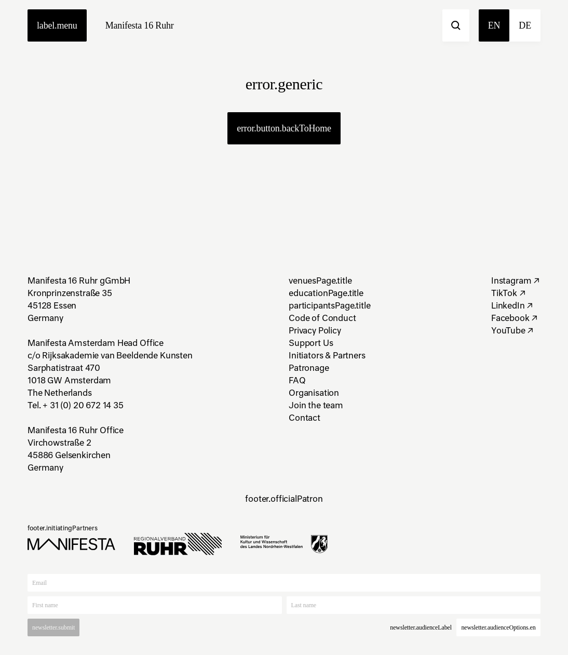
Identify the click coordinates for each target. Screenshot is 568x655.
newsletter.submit (53, 627)
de (525, 25)
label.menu (57, 25)
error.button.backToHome (284, 128)
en (494, 25)
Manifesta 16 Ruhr (139, 25)
